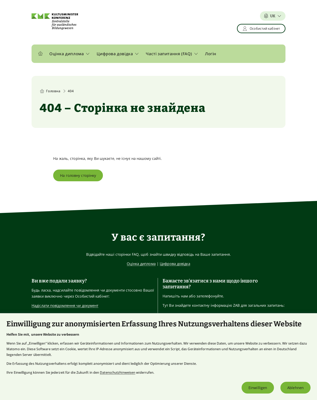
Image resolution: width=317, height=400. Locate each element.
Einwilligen (257, 387)
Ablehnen (295, 387)
